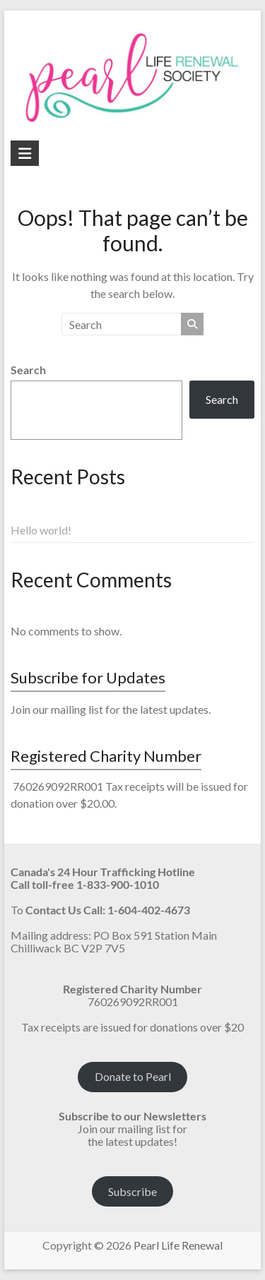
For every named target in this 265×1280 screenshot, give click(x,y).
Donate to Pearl (133, 1076)
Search (28, 369)
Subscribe (132, 1191)
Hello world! (41, 530)
